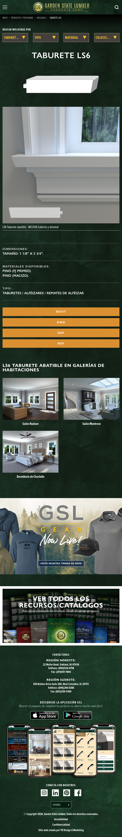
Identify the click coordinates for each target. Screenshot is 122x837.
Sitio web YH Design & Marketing (61, 830)
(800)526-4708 (66, 668)
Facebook (77, 792)
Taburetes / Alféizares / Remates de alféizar (43, 293)
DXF (61, 333)
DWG (61, 322)
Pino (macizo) (15, 276)
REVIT (61, 311)
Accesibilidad (61, 819)
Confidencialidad (61, 824)
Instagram (44, 792)
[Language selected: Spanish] (61, 805)
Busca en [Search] (116, 7)
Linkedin (55, 792)
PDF (61, 343)
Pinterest (66, 792)
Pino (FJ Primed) (17, 271)
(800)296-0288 (66, 687)
